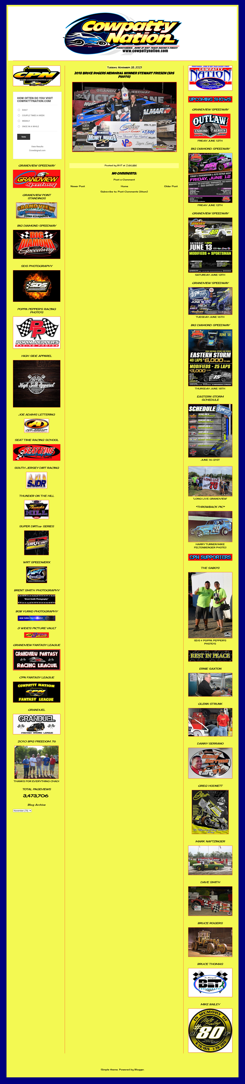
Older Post (171, 186)
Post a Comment (124, 179)
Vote (23, 137)
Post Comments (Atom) (133, 191)
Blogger (139, 1069)
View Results (37, 146)
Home (124, 186)
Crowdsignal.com (37, 150)
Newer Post (78, 186)
